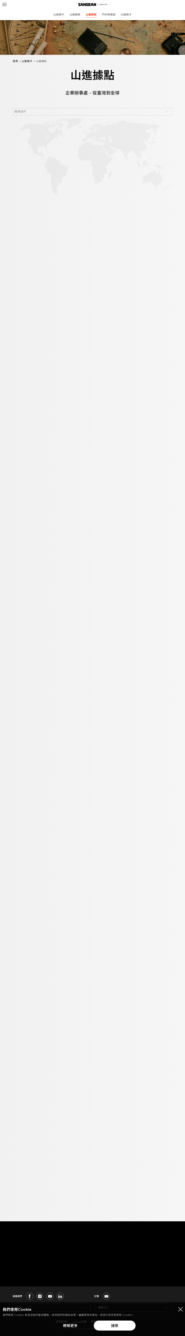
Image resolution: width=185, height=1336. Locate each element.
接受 (114, 1327)
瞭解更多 (70, 1327)
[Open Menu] (4, 4)
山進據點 (91, 14)
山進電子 (58, 14)
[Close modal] (180, 1310)
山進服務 (75, 14)
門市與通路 (108, 14)
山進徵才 (126, 14)
